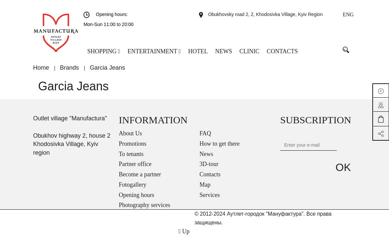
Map (205, 184)
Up (183, 231)
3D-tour (209, 164)
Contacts (210, 174)
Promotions (132, 143)
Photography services (144, 205)
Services (210, 195)
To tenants (131, 154)
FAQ (205, 133)
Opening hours (136, 195)
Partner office (135, 164)
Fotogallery (132, 184)
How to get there (220, 143)
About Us (130, 133)
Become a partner (140, 174)
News (206, 154)
